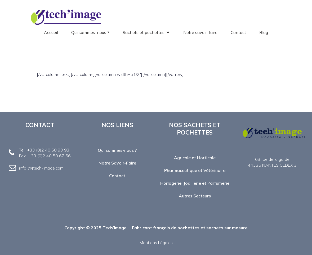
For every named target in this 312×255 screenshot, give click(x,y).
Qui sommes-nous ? (90, 32)
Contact (238, 32)
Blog (263, 32)
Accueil (51, 32)
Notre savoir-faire (200, 32)
